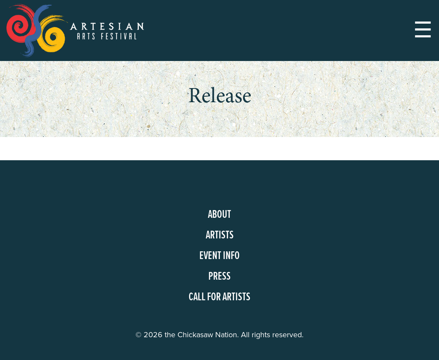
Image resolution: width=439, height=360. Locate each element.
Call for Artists (219, 297)
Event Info (219, 256)
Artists (220, 235)
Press (219, 276)
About (219, 214)
